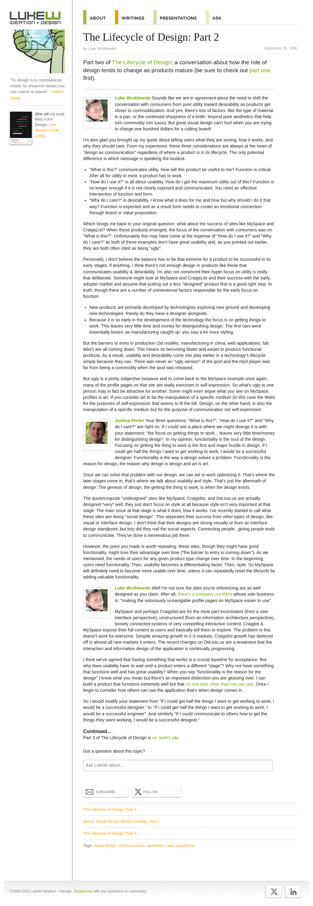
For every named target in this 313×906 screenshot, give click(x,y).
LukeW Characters (37, 51)
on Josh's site (165, 737)
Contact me (83, 891)
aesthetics (155, 845)
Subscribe (101, 791)
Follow (145, 791)
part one (260, 70)
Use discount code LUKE (47, 130)
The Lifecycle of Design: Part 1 (109, 809)
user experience (180, 845)
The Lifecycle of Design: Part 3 (109, 833)
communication (131, 845)
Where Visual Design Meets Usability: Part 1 (121, 821)
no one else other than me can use (219, 684)
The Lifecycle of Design (141, 62)
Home (35, 18)
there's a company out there (205, 594)
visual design (105, 845)
